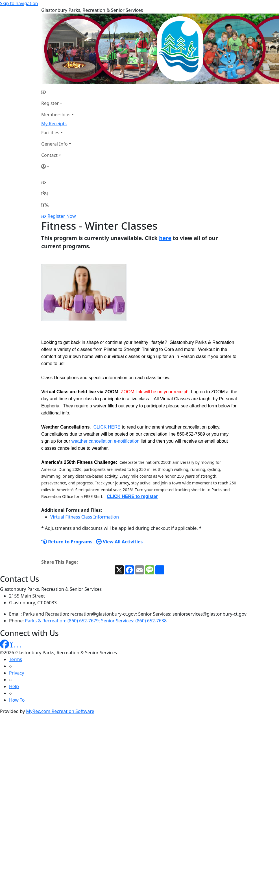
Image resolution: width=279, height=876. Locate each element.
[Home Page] (57, 92)
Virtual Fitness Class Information (84, 517)
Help (14, 686)
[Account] (57, 166)
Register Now (61, 216)
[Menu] (45, 204)
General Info (54, 144)
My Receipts (54, 123)
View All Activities (119, 542)
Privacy (16, 673)
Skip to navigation (19, 3)
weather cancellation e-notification (105, 441)
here (165, 238)
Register (50, 103)
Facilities (50, 132)
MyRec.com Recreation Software (60, 711)
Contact (49, 155)
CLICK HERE (107, 427)
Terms (15, 659)
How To (17, 700)
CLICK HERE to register (132, 496)
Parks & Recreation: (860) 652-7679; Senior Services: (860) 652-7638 (96, 621)
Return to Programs (66, 542)
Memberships (55, 114)
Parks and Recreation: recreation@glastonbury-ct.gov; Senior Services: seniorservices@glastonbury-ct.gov (135, 614)
